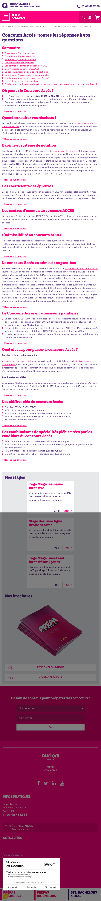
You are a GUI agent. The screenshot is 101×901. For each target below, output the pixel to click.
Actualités (12, 838)
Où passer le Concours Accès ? (20, 53)
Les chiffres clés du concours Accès (22, 81)
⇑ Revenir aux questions (14, 111)
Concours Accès (38, 26)
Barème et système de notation (20, 59)
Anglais (73, 151)
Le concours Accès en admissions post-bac (26, 71)
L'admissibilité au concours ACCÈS (22, 68)
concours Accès (60, 151)
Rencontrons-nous (34, 667)
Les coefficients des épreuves (19, 62)
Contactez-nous (33, 677)
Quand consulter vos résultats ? (20, 56)
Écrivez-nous (22, 827)
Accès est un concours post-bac (18, 361)
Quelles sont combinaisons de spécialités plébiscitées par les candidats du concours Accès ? (51, 84)
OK (50, 727)
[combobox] (50, 708)
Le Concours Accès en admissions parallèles (27, 75)
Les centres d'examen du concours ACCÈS (26, 65)
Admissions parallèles (14, 854)
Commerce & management (17, 26)
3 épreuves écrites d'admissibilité (81, 268)
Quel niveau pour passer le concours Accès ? (27, 78)
